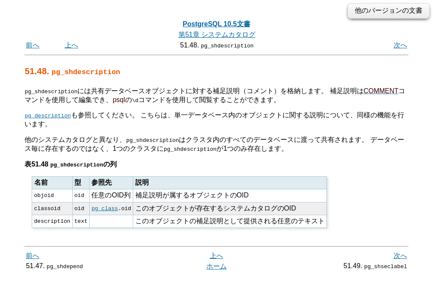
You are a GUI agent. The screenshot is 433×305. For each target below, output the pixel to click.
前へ (32, 45)
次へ (400, 45)
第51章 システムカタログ (216, 34)
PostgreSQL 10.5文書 (216, 24)
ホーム (216, 266)
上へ (71, 45)
